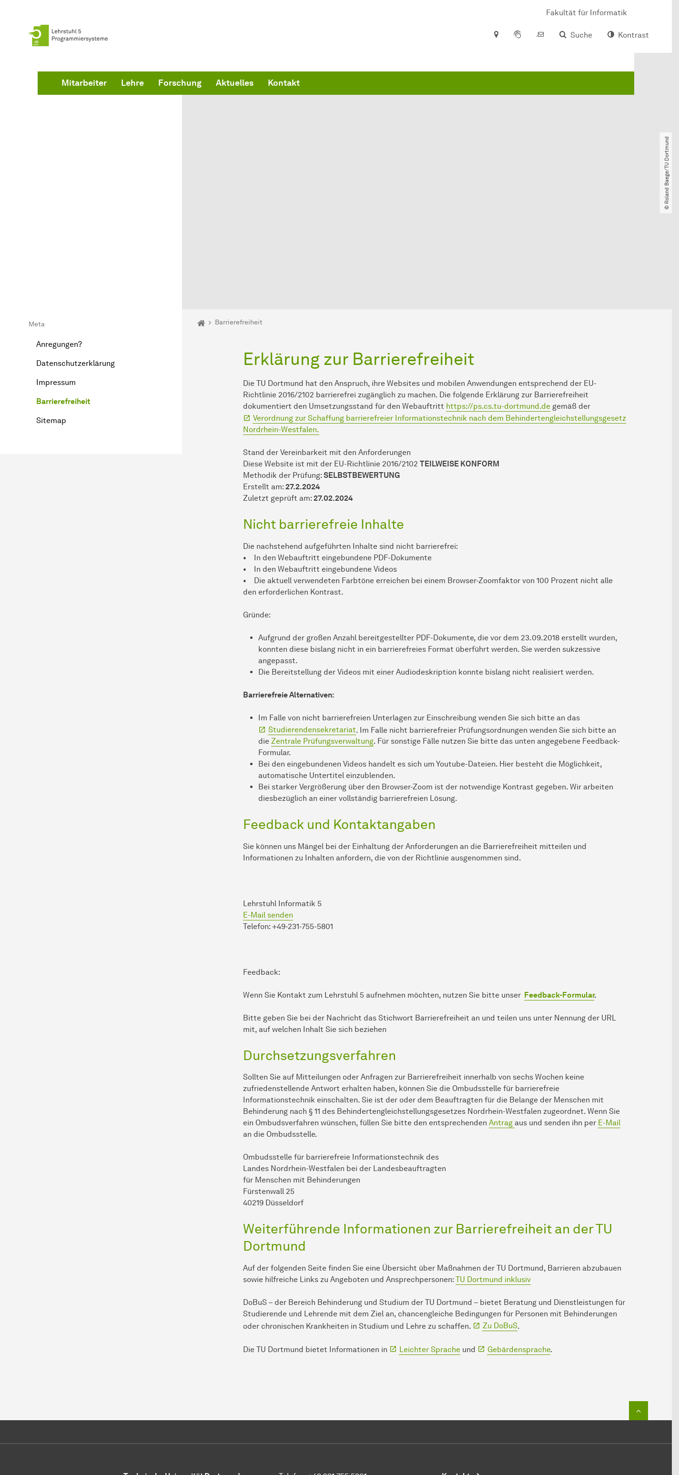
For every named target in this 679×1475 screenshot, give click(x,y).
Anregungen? (59, 237)
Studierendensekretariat (312, 622)
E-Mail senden (268, 807)
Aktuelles (379, 95)
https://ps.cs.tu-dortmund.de (498, 298)
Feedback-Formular (559, 887)
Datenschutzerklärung (75, 256)
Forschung (324, 95)
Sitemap (51, 313)
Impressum (56, 275)
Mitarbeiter (229, 95)
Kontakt (429, 95)
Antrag (502, 1015)
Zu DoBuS (500, 1218)
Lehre (277, 95)
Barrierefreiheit (63, 294)
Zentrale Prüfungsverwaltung (322, 634)
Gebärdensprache (518, 1242)
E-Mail (609, 1015)
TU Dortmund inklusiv (493, 1172)
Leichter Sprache (429, 1242)
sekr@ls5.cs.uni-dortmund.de (356, 1391)
